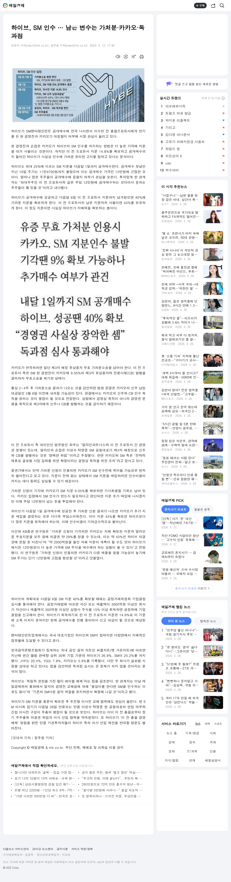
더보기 (192, 588)
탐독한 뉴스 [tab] (208, 621)
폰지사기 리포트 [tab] (175, 509)
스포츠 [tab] (218, 724)
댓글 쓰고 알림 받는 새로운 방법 (192, 84)
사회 (213, 733)
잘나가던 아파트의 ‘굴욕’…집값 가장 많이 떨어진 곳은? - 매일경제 (45, 772)
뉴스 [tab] (197, 724)
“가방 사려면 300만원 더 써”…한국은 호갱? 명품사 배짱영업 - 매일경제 (45, 796)
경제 (172, 742)
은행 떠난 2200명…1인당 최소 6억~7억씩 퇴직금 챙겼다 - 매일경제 (45, 790)
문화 (172, 751)
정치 (192, 742)
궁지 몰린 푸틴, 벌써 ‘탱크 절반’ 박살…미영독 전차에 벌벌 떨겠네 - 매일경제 (113, 772)
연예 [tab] (207, 724)
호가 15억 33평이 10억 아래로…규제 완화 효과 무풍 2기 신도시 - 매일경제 (45, 778)
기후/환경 (192, 733)
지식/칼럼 (172, 760)
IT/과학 (192, 751)
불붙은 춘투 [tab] (202, 509)
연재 (192, 760)
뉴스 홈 (171, 733)
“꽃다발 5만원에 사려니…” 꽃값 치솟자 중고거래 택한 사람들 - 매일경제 (113, 790)
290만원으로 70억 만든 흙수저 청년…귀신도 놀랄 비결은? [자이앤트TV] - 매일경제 (113, 784)
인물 (213, 751)
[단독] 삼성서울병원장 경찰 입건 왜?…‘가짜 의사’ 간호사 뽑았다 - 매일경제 (45, 784)
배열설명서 (213, 760)
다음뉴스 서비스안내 (16, 849)
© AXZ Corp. (11, 867)
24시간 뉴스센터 (42, 849)
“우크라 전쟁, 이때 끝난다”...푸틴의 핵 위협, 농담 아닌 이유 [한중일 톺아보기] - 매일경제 (113, 778)
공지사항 (62, 849)
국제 (213, 742)
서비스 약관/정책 (82, 849)
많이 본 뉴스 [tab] (176, 621)
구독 (200, 5)
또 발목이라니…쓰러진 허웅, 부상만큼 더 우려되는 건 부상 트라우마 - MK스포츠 (113, 796)
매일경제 (17, 5)
